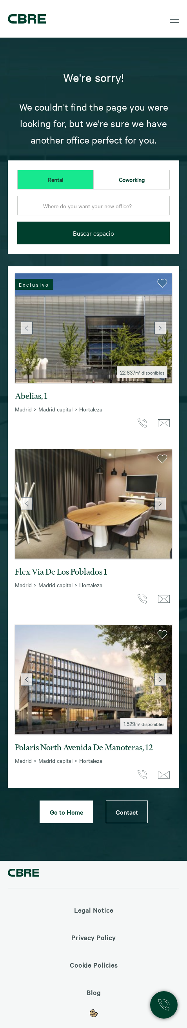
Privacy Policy (93, 937)
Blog (94, 992)
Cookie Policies (94, 965)
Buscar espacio (93, 233)
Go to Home (66, 812)
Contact (127, 812)
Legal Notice (93, 910)
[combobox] (93, 208)
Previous (26, 328)
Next (160, 328)
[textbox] (93, 206)
